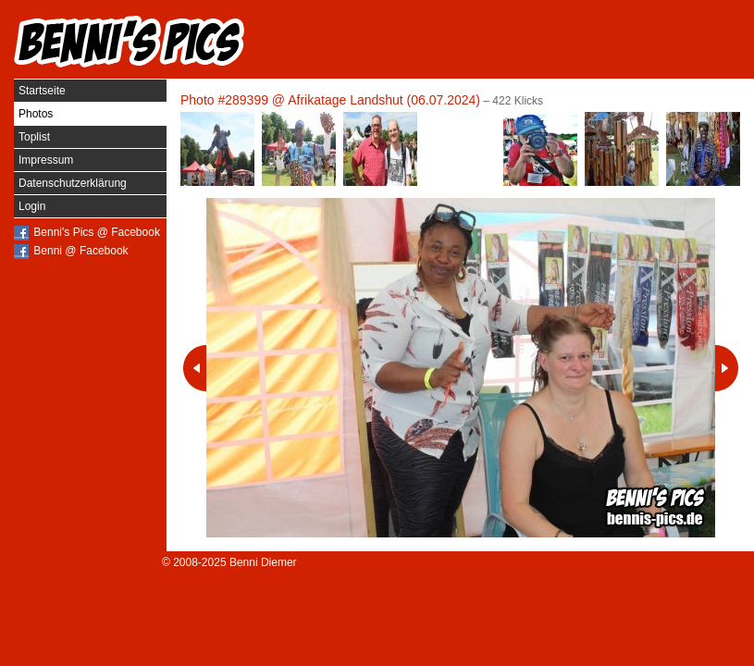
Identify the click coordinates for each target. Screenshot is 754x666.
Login (32, 206)
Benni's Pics (129, 41)
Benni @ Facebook (80, 250)
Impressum (46, 160)
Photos (36, 113)
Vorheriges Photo (194, 368)
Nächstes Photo (726, 368)
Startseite (42, 90)
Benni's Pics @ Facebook (96, 232)
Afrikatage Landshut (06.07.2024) (384, 99)
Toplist (34, 136)
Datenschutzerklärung (73, 183)
